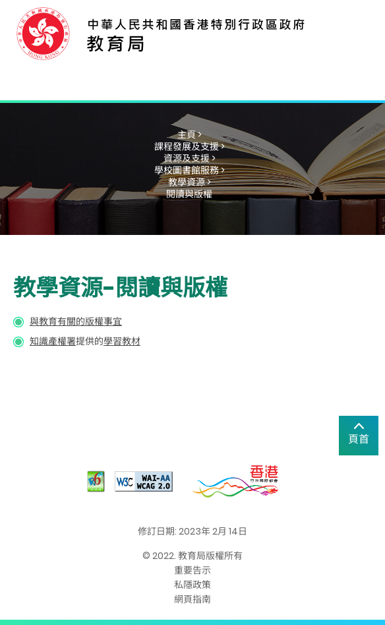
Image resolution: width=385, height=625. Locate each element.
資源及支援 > (189, 158)
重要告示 (192, 570)
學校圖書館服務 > (189, 170)
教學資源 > (189, 182)
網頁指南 (192, 599)
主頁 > (189, 135)
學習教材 (122, 341)
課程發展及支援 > (189, 146)
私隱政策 (192, 584)
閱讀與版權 (189, 194)
